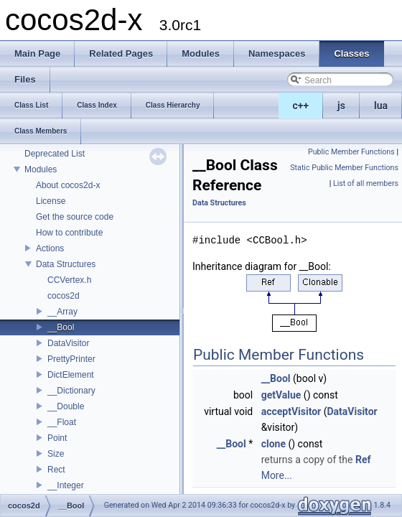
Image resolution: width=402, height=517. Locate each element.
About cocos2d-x (68, 185)
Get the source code (74, 217)
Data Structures (65, 264)
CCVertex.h (69, 280)
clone (273, 444)
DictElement (70, 375)
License (50, 201)
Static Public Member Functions (344, 167)
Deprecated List (54, 154)
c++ (301, 105)
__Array (62, 312)
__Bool (60, 327)
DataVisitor (68, 343)
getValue (281, 395)
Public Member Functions (351, 152)
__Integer (65, 485)
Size (55, 454)
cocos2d (63, 296)
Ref (363, 459)
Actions (50, 248)
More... (276, 475)
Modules (40, 169)
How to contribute (69, 233)
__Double (65, 406)
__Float (61, 422)
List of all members (365, 183)
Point (57, 438)
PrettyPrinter (71, 359)
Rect (56, 470)
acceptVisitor (291, 411)
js (341, 105)
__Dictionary (71, 391)
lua (381, 105)
